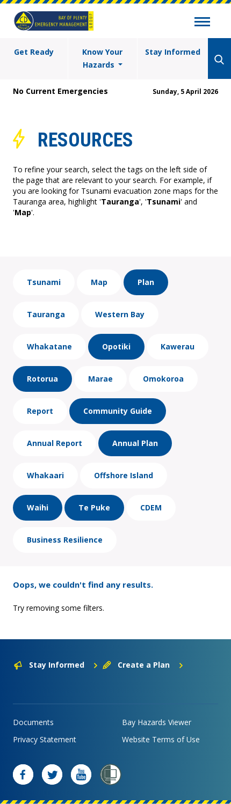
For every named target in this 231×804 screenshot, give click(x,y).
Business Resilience (65, 540)
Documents (33, 722)
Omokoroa (163, 379)
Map (99, 282)
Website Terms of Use (161, 739)
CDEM (151, 507)
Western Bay (120, 314)
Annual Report (54, 443)
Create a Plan (143, 665)
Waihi (37, 507)
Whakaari (45, 475)
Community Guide (117, 411)
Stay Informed (172, 52)
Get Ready (34, 52)
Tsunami (44, 282)
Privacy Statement (44, 739)
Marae (100, 379)
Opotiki (116, 346)
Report (40, 411)
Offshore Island (123, 475)
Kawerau (177, 346)
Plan (146, 282)
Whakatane (49, 346)
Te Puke (94, 507)
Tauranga (46, 314)
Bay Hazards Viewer (156, 722)
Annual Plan (135, 443)
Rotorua (42, 379)
